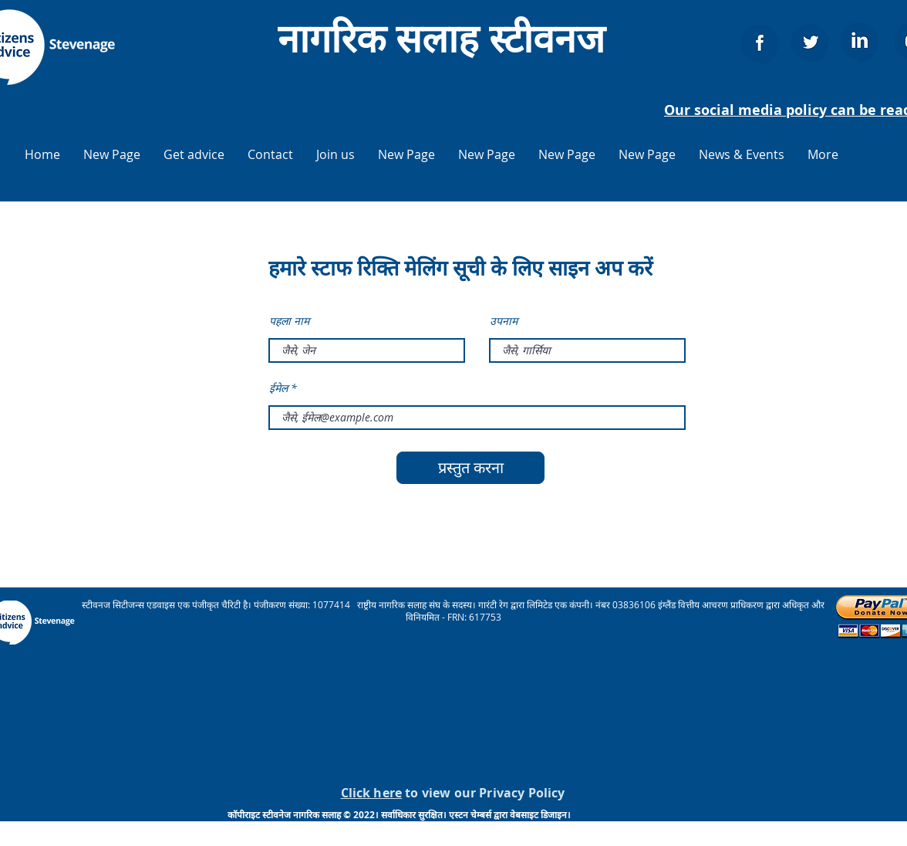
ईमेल (278, 388)
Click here (372, 792)
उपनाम (504, 321)
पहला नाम (289, 321)
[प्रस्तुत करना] (470, 468)
